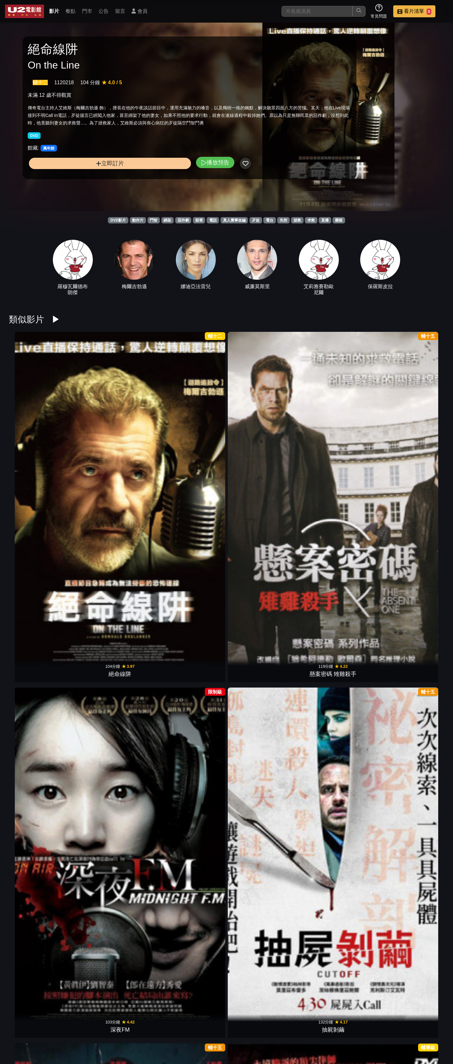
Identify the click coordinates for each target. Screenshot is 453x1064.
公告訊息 (309, 1027)
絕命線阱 (32, 410)
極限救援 (365, 793)
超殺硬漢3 (199, 889)
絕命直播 (365, 697)
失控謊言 (254, 410)
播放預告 (150, 184)
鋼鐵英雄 (32, 889)
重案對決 (143, 697)
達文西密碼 (254, 697)
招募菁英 (371, 1027)
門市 (87, 11)
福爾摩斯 (88, 697)
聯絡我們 (340, 1027)
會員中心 (432, 1027)
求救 (311, 220)
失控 (283, 220)
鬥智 (153, 220)
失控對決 (420, 410)
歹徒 (256, 220)
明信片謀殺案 (420, 505)
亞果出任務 (365, 889)
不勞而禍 (143, 505)
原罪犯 (309, 697)
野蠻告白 (420, 889)
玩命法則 (309, 889)
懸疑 (339, 220)
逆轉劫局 (254, 601)
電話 (213, 220)
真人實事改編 (234, 220)
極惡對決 (198, 601)
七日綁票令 (309, 410)
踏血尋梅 (420, 601)
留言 (120, 11)
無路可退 (420, 793)
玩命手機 (88, 793)
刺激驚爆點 (365, 410)
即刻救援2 (88, 505)
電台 (269, 220)
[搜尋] (317, 11)
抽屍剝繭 (198, 410)
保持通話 (32, 505)
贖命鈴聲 (365, 601)
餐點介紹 (247, 1027)
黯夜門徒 (365, 505)
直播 (325, 220)
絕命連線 (420, 697)
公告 (103, 11)
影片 (54, 11)
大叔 (198, 985)
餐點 (70, 11)
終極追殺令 (143, 793)
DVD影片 (118, 220)
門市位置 (278, 1027)
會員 (139, 11)
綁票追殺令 (254, 793)
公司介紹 (401, 1027)
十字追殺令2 (88, 889)
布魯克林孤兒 (88, 601)
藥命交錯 (198, 505)
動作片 (137, 220)
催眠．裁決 (33, 601)
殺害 (199, 220)
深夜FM (143, 410)
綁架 (167, 220)
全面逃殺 (143, 889)
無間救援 (254, 889)
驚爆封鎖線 (199, 793)
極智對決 (309, 601)
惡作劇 (183, 220)
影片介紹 (216, 1027)
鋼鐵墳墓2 (309, 793)
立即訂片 (78, 185)
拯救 (297, 220)
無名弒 (309, 505)
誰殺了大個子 (254, 505)
